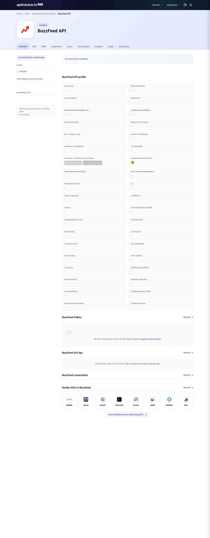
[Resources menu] (173, 5)
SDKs (43, 46)
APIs (27, 14)
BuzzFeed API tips (72, 352)
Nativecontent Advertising (43, 14)
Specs (69, 46)
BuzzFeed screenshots (75, 375)
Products (99, 46)
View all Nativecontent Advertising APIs (127, 414)
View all (188, 317)
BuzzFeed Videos (72, 317)
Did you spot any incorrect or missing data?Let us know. (34, 112)
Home (19, 14)
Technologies (84, 46)
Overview (23, 46)
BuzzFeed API (64, 14)
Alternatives (124, 46)
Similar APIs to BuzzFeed (76, 387)
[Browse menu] (158, 5)
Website (22, 71)
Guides (111, 46)
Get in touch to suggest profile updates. (144, 339)
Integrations (56, 46)
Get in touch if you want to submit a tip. (143, 364)
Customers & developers (30, 79)
